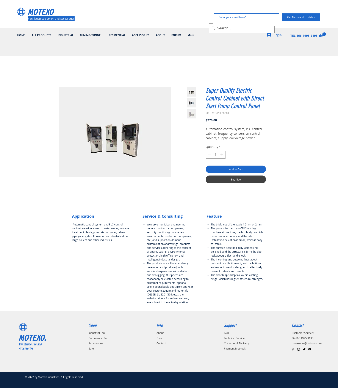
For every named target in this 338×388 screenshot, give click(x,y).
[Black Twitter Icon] (304, 349)
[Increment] (222, 154)
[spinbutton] (215, 154)
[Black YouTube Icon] (309, 349)
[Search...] (241, 28)
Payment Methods (235, 348)
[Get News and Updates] (301, 17)
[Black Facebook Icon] (293, 349)
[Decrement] (209, 154)
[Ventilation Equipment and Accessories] (51, 18)
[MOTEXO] (46, 12)
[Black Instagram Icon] (298, 349)
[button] (322, 34)
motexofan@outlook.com (307, 343)
